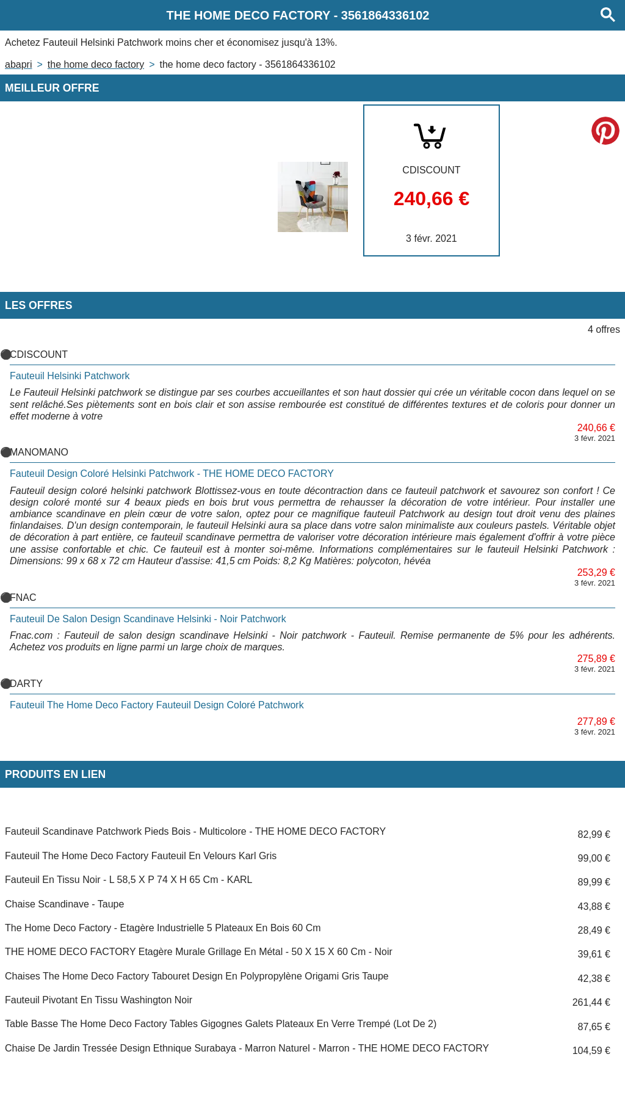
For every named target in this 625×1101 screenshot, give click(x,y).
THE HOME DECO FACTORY (96, 64)
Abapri (18, 64)
